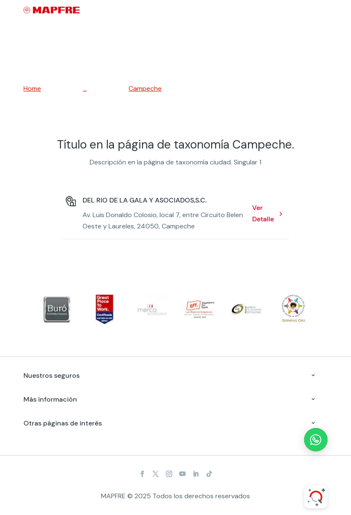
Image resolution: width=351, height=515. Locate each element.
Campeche (145, 88)
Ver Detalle (263, 213)
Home (32, 88)
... (85, 88)
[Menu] (322, 10)
